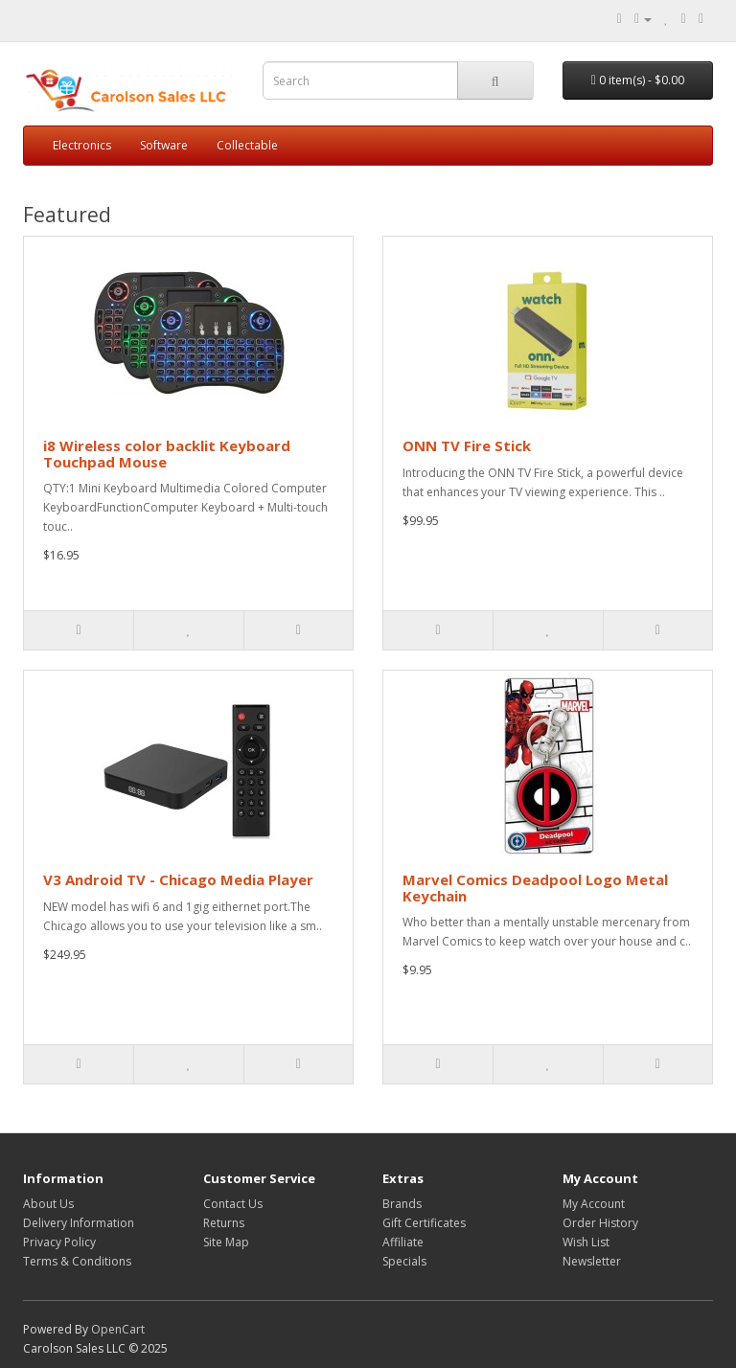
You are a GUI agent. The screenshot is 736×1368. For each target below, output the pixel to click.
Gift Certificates (424, 1223)
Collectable (247, 145)
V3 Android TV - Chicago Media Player (178, 879)
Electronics (82, 145)
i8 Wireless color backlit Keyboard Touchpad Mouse (166, 453)
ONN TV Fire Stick (466, 445)
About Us (48, 1204)
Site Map (226, 1242)
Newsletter (592, 1261)
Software (164, 145)
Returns (223, 1223)
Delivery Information (78, 1223)
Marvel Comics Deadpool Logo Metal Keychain (535, 887)
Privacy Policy (59, 1242)
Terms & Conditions (77, 1261)
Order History (600, 1223)
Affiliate (403, 1242)
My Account (594, 1204)
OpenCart (118, 1329)
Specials (404, 1261)
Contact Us (233, 1204)
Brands (402, 1204)
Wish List (586, 1242)
